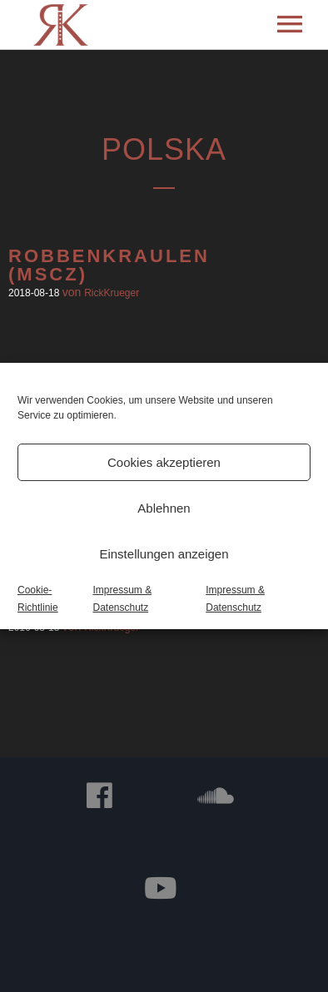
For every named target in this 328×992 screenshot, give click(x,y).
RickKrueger (111, 293)
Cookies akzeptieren (164, 462)
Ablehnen (163, 508)
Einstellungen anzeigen (163, 554)
